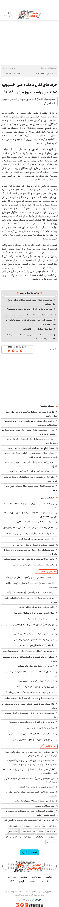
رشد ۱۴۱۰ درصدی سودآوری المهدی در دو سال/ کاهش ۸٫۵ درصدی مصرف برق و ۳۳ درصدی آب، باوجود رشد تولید (32, 762)
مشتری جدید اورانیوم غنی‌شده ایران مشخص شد (34, 521)
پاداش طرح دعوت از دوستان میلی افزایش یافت (34, 801)
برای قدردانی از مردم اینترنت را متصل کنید (36, 539)
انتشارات (32, 881)
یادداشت (45, 881)
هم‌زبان (24, 877)
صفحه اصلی (51, 68)
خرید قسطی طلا (15, 826)
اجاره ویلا (27, 826)
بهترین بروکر (51, 836)
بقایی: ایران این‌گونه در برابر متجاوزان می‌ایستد (34, 680)
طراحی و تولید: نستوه (29, 899)
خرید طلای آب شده (27, 831)
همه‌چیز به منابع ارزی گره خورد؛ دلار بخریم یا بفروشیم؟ (30, 309)
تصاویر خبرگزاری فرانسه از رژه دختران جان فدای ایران (32, 545)
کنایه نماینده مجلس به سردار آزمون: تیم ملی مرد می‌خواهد (29, 577)
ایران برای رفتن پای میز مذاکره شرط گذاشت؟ (35, 686)
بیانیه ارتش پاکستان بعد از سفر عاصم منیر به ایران (33, 565)
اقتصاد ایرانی (13, 831)
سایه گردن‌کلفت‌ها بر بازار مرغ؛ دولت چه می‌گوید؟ (33, 645)
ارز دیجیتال (40, 836)
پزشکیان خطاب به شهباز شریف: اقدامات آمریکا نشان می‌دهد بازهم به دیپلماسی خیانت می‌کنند (31, 455)
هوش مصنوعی (39, 826)
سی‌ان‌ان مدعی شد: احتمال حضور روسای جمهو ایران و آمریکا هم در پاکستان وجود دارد (30, 432)
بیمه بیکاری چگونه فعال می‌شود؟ (40, 618)
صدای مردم (11, 877)
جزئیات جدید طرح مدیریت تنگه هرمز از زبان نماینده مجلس (29, 698)
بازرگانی (49, 746)
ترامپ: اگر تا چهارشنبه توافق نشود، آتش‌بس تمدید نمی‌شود (29, 559)
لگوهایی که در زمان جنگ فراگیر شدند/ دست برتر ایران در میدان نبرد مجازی (31, 322)
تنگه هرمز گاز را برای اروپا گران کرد (40, 728)
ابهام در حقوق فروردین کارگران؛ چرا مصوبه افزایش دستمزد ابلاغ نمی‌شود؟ (29, 626)
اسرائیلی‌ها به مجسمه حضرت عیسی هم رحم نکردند (32, 639)
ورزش (42, 68)
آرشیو (21, 881)
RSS (12, 881)
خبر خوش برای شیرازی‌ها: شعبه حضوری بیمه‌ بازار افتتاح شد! (29, 820)
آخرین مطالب (46, 571)
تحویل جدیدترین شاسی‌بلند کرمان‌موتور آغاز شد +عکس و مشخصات (32, 794)
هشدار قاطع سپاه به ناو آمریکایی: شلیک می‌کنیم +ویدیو (29, 315)
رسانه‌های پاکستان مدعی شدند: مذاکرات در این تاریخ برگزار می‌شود (31, 673)
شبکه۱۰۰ (49, 877)
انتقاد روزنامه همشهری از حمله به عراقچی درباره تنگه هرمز (30, 533)
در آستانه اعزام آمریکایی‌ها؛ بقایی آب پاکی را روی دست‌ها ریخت (28, 651)
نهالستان (41, 831)
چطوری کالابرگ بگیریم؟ (44, 806)
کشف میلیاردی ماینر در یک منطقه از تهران (36, 607)
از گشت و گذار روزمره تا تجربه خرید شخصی (36, 787)
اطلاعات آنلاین (29, 14)
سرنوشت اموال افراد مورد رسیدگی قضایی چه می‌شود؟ (31, 633)
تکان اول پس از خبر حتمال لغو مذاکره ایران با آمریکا (33, 739)
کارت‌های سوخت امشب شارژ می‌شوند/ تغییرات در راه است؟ (30, 692)
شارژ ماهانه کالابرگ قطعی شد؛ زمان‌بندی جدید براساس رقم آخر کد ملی (30, 706)
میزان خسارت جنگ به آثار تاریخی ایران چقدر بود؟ (34, 613)
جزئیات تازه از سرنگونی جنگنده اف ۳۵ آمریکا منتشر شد (31, 471)
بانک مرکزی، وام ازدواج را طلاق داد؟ (38, 329)
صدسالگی (36, 877)
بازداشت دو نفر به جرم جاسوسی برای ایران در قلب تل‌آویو (30, 592)
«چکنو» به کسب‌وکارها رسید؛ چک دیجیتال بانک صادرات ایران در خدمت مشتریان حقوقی (30, 813)
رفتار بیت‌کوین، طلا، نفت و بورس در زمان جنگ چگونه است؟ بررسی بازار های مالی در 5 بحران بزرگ (31, 753)
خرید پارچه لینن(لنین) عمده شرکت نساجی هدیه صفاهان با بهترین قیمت (31, 780)
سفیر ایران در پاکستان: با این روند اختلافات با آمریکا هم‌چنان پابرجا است (31, 479)
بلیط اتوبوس (51, 841)
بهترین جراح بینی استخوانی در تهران (19, 836)
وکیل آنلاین (52, 826)
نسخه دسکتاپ (29, 852)
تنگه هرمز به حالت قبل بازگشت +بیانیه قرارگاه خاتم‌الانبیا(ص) (28, 527)
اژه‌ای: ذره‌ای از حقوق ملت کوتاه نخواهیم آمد (36, 666)
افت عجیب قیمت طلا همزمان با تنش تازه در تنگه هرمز (31, 733)
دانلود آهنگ (51, 831)
